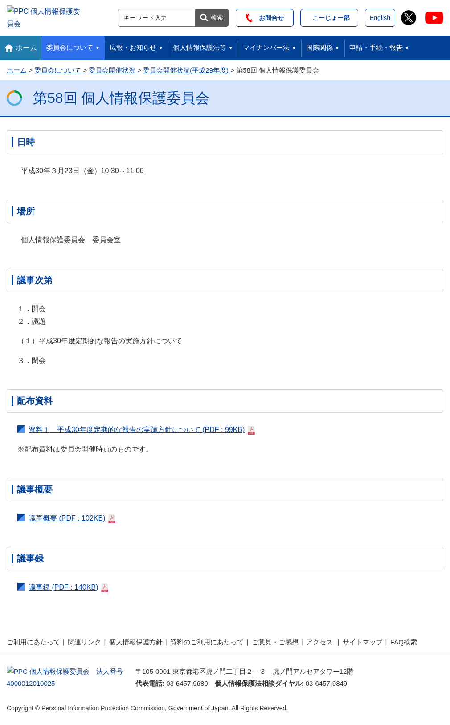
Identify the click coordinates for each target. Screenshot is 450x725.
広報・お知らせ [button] (133, 45)
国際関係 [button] (319, 45)
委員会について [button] (69, 45)
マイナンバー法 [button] (266, 45)
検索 (217, 16)
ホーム (26, 45)
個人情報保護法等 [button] (199, 45)
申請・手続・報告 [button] (376, 45)
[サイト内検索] (157, 16)
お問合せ (265, 16)
